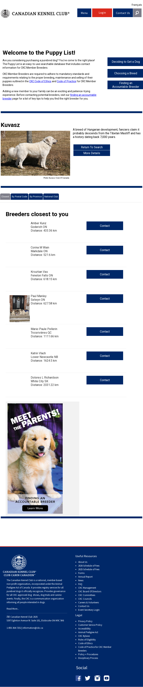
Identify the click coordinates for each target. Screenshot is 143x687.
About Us (82, 562)
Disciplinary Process (88, 658)
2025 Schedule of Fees (88, 569)
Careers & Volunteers (88, 602)
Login (102, 12)
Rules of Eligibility (87, 639)
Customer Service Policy (90, 624)
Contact (105, 226)
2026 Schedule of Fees (88, 565)
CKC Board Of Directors (89, 591)
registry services (49, 587)
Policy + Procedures (88, 654)
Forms (81, 573)
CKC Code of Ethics (40, 81)
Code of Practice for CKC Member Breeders (94, 648)
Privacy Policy (85, 621)
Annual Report (85, 576)
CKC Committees (86, 595)
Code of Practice (66, 81)
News (80, 580)
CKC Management (87, 587)
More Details (91, 153)
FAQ (80, 584)
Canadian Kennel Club (39, 13)
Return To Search (92, 147)
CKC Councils (85, 598)
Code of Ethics (85, 643)
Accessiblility (84, 628)
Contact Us (123, 13)
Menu (84, 13)
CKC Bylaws (84, 636)
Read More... (13, 608)
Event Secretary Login (89, 609)
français (137, 4)
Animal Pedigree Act (88, 632)
